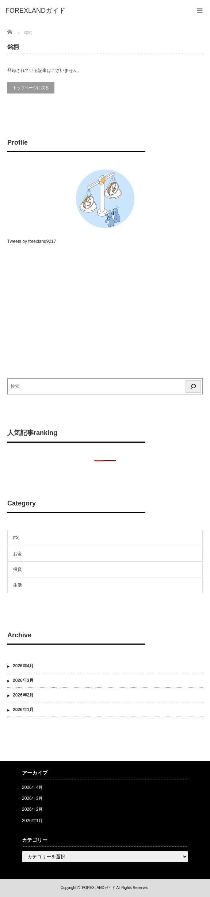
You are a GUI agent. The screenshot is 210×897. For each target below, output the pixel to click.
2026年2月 (23, 695)
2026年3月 (23, 680)
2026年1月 (23, 709)
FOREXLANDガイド (98, 888)
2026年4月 (23, 665)
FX (16, 538)
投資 (17, 569)
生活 (17, 585)
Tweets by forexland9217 (31, 241)
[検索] (193, 386)
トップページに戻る (31, 87)
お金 (17, 553)
